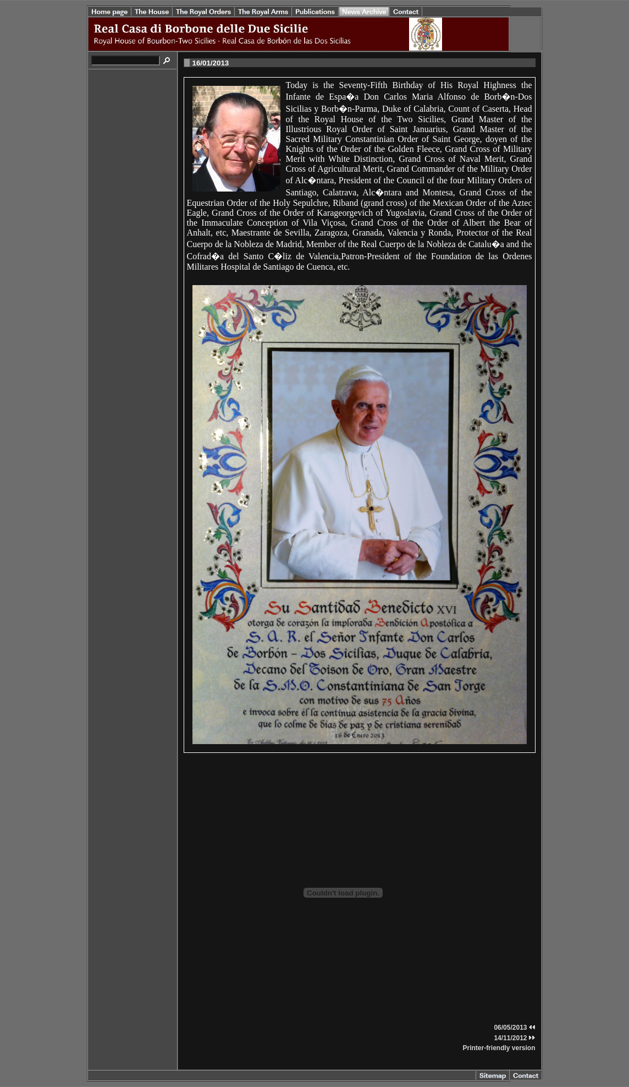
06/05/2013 (514, 1027)
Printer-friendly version (498, 1048)
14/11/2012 (514, 1038)
